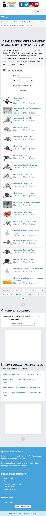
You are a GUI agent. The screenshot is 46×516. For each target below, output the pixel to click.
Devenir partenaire (23, 506)
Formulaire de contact (12, 484)
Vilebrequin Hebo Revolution (24, 221)
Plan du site (8, 478)
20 (42, 291)
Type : (15, 76)
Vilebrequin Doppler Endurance (26, 165)
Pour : (15, 85)
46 (35, 294)
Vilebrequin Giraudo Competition (26, 202)
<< (13, 291)
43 (21, 294)
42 (17, 294)
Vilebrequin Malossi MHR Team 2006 (28, 269)
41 (12, 294)
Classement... (8, 502)
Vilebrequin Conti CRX (22, 146)
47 (39, 294)
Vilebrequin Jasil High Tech (24, 250)
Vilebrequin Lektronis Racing (25, 259)
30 (3, 294)
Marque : (16, 80)
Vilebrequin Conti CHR (22, 137)
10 (38, 291)
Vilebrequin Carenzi (21, 127)
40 (8, 294)
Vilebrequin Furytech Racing (24, 193)
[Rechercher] (38, 12)
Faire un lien (9, 486)
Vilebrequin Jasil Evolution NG (25, 241)
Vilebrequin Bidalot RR (22, 118)
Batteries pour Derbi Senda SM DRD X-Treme (21, 387)
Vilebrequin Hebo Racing (23, 212)
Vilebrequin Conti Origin (23, 155)
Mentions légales (11, 489)
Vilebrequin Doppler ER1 (23, 174)
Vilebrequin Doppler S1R (23, 184)
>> (23, 298)
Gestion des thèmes (12, 481)
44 (26, 294)
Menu (5, 17)
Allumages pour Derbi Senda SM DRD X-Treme (22, 374)
